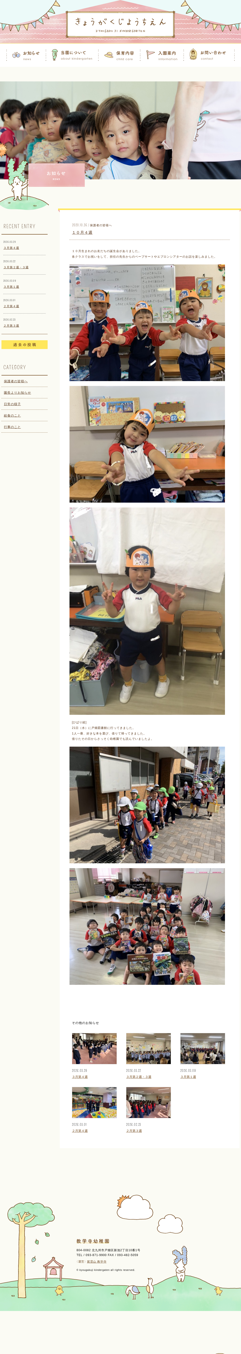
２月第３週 (11, 325)
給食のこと (12, 415)
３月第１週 (11, 286)
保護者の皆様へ (16, 381)
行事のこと (12, 427)
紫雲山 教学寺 (96, 1261)
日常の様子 (12, 404)
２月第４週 (11, 306)
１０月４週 (82, 232)
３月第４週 (11, 248)
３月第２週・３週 (16, 267)
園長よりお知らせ (17, 392)
